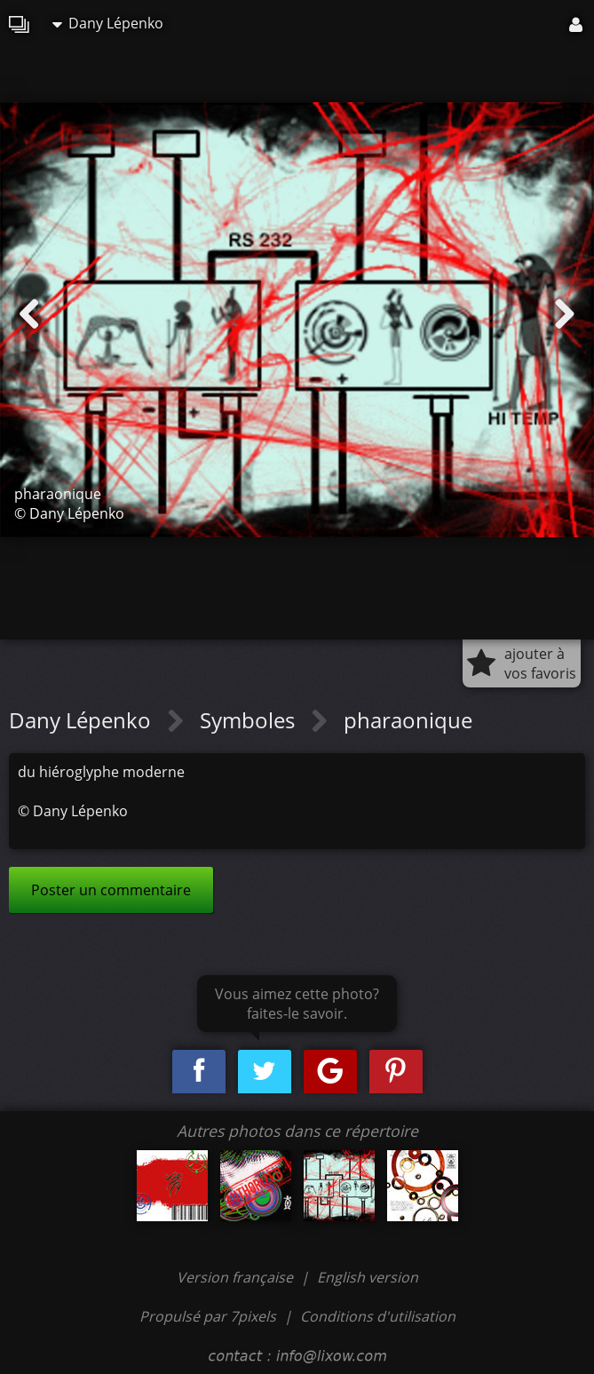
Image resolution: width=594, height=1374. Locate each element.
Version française (237, 1277)
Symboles (250, 720)
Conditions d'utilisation (377, 1316)
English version (367, 1277)
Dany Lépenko (107, 23)
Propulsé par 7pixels (207, 1316)
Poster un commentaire (111, 890)
